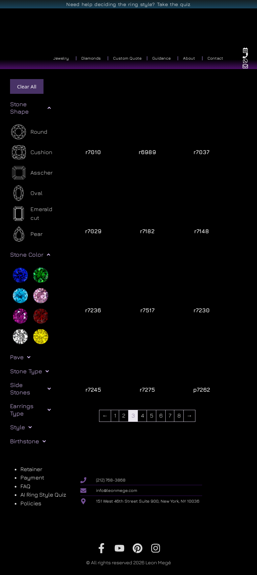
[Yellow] (40, 335)
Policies (30, 503)
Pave (20, 357)
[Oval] (26, 193)
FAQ (25, 486)
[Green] (40, 274)
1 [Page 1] (115, 415)
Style (21, 427)
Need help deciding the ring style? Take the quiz (128, 4)
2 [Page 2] (123, 415)
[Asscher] (31, 173)
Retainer (31, 469)
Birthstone (28, 441)
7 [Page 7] (170, 415)
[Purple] (20, 315)
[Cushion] (31, 152)
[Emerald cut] (34, 213)
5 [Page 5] (151, 415)
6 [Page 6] (161, 415)
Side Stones (30, 388)
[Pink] (40, 295)
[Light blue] (20, 295)
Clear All (26, 86)
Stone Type (29, 371)
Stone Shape (30, 108)
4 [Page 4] (142, 415)
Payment (32, 477)
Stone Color (30, 254)
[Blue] (20, 274)
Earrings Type (30, 409)
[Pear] (26, 234)
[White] (20, 335)
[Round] (28, 132)
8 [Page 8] (179, 415)
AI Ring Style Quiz (43, 494)
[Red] (40, 315)
